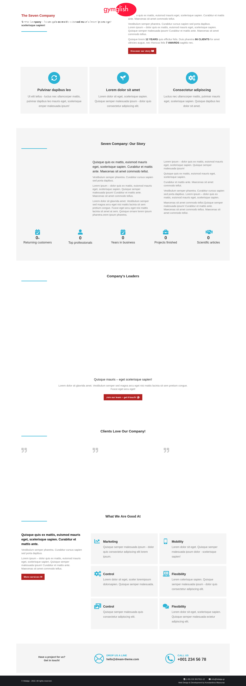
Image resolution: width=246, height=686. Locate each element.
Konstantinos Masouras (215, 683)
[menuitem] (25, 21)
